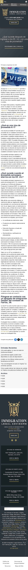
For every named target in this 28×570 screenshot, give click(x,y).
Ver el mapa (14, 458)
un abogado (17, 114)
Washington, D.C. (20, 520)
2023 (3, 384)
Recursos (7, 566)
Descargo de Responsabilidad (19, 562)
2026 (3, 376)
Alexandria (23, 529)
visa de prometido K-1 (13, 88)
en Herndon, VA (22, 313)
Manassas (10, 529)
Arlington (16, 529)
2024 (3, 381)
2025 (3, 378)
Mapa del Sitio (19, 566)
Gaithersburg (7, 528)
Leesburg (17, 522)
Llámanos (4, 4)
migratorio (4, 110)
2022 (3, 386)
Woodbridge (15, 526)
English (14, 22)
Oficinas (23, 4)
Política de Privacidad (6, 562)
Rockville (14, 528)
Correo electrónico (14, 4)
